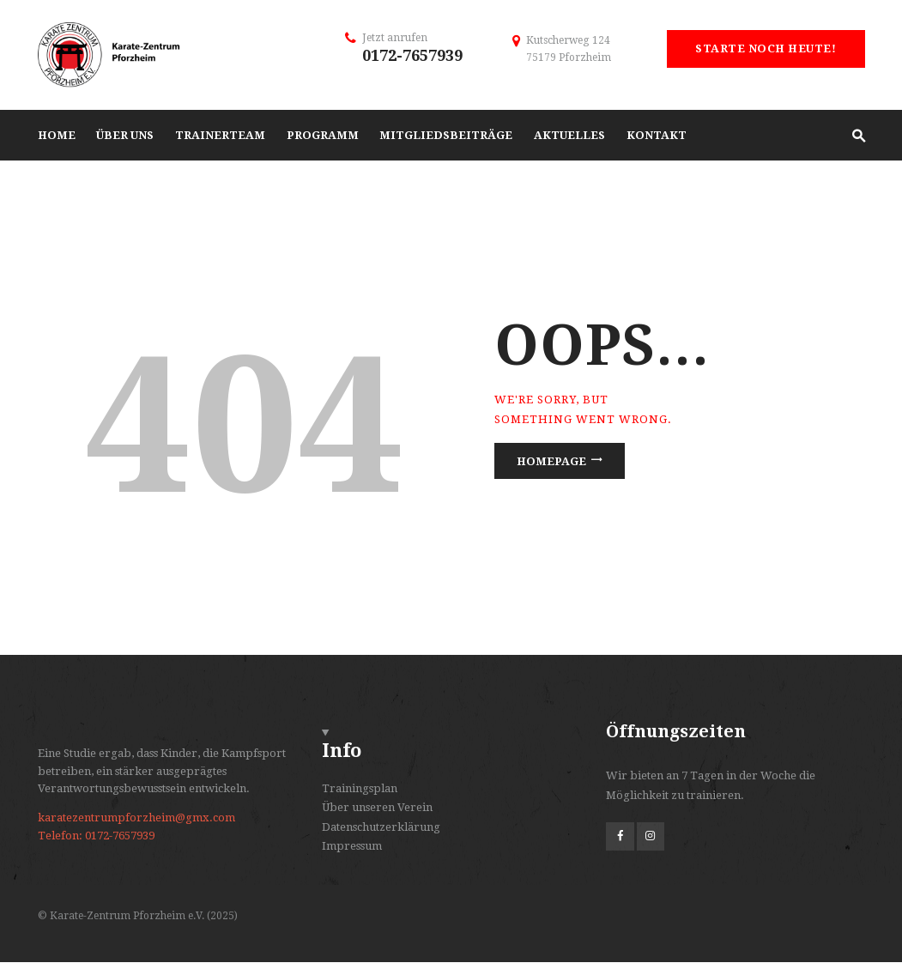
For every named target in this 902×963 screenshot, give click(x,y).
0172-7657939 (412, 55)
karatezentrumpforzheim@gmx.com (136, 817)
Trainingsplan (359, 788)
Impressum (352, 845)
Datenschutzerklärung (381, 827)
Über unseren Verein (377, 807)
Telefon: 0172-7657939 (96, 835)
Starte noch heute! (765, 48)
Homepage (551, 461)
